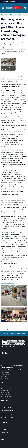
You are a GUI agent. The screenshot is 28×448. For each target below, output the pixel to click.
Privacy (11, 417)
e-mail (6, 378)
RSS (10, 436)
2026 (18, 14)
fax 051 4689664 (5, 394)
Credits (3, 433)
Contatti (4, 359)
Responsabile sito (5, 429)
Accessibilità (4, 436)
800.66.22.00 (12, 392)
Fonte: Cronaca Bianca (7, 283)
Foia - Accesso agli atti (7, 410)
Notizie (6, 14)
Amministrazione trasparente (8, 407)
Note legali (3, 414)
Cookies (16, 417)
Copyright (10, 414)
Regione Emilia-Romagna (8, 1)
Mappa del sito (5, 417)
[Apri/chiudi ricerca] (25, 8)
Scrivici (7, 433)
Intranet (3, 439)
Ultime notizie (12, 14)
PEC (10, 396)
